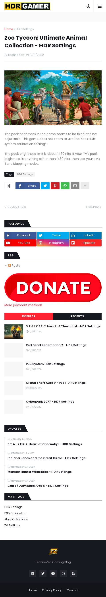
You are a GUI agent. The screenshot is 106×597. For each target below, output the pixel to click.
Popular (28, 316)
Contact (72, 590)
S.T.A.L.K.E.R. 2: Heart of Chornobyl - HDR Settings (63, 326)
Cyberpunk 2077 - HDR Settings (50, 402)
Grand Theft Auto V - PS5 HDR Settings (55, 383)
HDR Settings (25, 29)
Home (8, 29)
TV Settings (12, 525)
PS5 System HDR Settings (45, 364)
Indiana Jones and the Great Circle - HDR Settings (46, 458)
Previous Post (16, 207)
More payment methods (23, 305)
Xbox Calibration (16, 519)
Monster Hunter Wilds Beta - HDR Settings (39, 472)
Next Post (92, 207)
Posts (14, 265)
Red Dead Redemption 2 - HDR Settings (56, 345)
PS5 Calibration (15, 513)
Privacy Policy (52, 590)
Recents (77, 316)
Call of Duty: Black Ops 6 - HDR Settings (38, 486)
